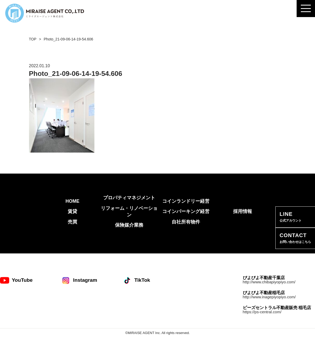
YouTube (16, 280)
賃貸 (72, 211)
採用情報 (242, 211)
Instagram (79, 280)
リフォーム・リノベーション (129, 211)
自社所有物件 (186, 222)
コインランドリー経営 (185, 201)
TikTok (136, 280)
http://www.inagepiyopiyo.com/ (269, 297)
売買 (72, 222)
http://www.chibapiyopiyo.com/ (269, 282)
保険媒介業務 (129, 225)
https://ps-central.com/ (262, 312)
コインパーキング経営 (185, 211)
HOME (73, 201)
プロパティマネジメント (129, 197)
